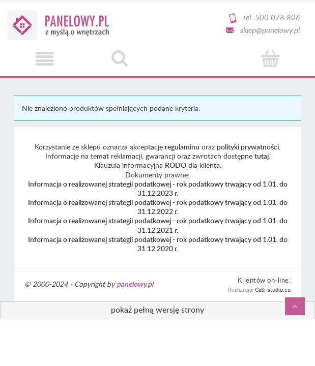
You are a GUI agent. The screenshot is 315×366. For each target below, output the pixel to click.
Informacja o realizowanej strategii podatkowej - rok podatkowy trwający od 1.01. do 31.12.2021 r (158, 225)
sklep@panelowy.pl (270, 30)
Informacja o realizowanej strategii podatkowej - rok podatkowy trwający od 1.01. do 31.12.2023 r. (158, 188)
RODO (175, 165)
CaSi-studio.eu (273, 289)
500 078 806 (277, 17)
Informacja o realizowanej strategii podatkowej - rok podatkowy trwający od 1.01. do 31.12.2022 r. (158, 206)
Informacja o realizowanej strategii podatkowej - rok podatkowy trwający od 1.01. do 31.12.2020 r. (158, 243)
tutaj (261, 156)
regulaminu (182, 146)
